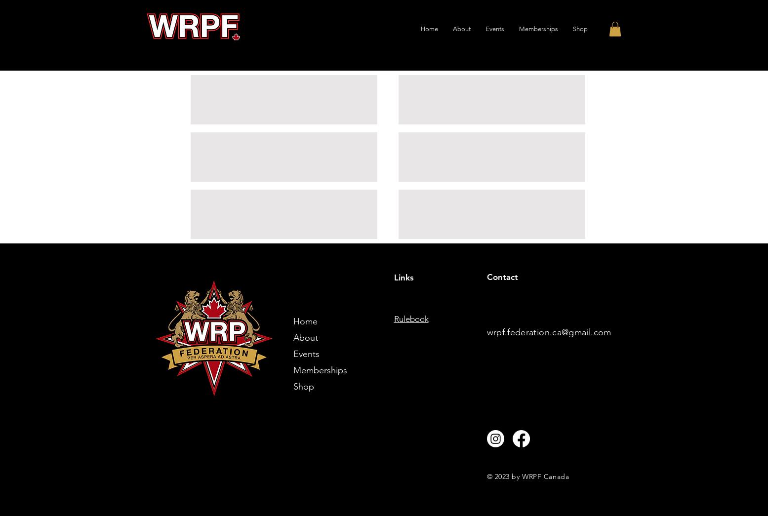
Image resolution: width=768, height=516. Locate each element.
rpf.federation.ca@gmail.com (552, 332)
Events (306, 354)
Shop (303, 386)
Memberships (320, 370)
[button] (615, 29)
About (305, 337)
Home (305, 321)
